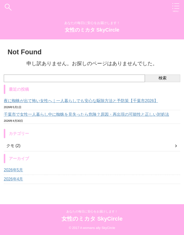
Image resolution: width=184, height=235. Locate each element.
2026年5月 (13, 170)
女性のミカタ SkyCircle (92, 30)
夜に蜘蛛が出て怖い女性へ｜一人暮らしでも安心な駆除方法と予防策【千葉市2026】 (81, 101)
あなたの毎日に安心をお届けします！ (92, 211)
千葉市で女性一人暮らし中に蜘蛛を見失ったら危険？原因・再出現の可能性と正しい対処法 (86, 114)
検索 (163, 78)
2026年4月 (13, 179)
